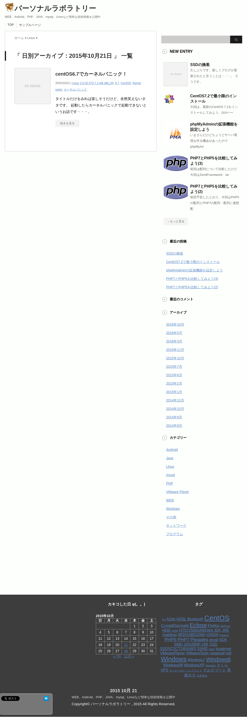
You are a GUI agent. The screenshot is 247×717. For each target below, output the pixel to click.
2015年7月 (174, 366)
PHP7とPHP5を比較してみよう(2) (192, 287)
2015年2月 (174, 383)
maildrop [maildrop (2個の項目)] (169, 635)
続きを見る (67, 123)
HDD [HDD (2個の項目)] (166, 630)
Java (169, 458)
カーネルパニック (75, 89)
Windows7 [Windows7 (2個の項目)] (196, 660)
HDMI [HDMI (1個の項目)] (174, 630)
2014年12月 (175, 400)
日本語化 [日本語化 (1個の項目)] (202, 675)
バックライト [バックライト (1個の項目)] (194, 670)
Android (172, 450)
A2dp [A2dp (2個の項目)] (171, 619)
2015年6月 (174, 375)
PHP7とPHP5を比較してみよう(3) (192, 279)
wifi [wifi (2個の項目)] (228, 653)
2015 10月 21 (123, 690)
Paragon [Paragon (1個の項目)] (224, 635)
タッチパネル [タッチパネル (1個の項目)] (177, 670)
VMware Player (177, 492)
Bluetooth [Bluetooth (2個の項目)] (195, 619)
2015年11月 (175, 350)
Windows (173, 509)
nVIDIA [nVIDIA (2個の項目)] (212, 635)
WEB (170, 500)
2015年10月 (175, 358)
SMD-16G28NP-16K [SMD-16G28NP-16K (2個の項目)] (191, 644)
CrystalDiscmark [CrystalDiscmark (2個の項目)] (175, 626)
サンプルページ (30, 25)
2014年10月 (175, 409)
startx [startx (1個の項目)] (211, 649)
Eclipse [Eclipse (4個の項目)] (198, 625)
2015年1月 (174, 392)
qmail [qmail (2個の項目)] (213, 640)
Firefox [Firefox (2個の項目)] (213, 626)
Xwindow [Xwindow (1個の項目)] (210, 665)
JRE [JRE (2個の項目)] (225, 630)
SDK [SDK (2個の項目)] (223, 640)
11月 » (129, 656)
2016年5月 (174, 333)
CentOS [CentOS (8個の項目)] (216, 618)
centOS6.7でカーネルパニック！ (91, 74)
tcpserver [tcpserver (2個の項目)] (223, 649)
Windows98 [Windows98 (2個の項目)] (173, 665)
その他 (171, 517)
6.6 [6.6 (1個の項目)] (164, 619)
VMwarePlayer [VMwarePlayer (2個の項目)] (172, 653)
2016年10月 (175, 324)
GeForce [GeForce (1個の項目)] (225, 626)
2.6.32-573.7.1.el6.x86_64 (96, 83)
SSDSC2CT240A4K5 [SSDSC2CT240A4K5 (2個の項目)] (178, 649)
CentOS (126, 83)
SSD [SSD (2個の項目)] (213, 644)
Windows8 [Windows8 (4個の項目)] (218, 659)
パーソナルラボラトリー (50, 8)
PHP (169, 483)
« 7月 (117, 656)
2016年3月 (174, 341)
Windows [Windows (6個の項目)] (174, 659)
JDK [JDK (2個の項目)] (217, 630)
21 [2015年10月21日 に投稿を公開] (126, 645)
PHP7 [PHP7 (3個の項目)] (183, 639)
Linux (75, 83)
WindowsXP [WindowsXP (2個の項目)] (194, 665)
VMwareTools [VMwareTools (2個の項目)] (197, 653)
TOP (10, 24)
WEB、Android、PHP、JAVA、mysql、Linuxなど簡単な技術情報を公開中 (124, 697)
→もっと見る (175, 221)
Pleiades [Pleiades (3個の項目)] (199, 639)
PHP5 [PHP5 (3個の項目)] (170, 639)
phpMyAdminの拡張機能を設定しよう (194, 270)
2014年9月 (174, 417)
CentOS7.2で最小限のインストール (193, 262)
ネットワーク (176, 525)
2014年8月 (174, 426)
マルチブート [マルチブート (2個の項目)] (214, 670)
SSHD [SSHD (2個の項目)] (202, 649)
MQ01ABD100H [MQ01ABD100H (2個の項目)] (191, 635)
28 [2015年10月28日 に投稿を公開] (126, 651)
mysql (170, 475)
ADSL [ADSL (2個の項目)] (181, 619)
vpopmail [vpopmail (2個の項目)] (217, 653)
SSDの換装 (200, 65)
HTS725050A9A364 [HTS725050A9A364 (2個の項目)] (196, 630)
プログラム (174, 534)
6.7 (117, 83)
